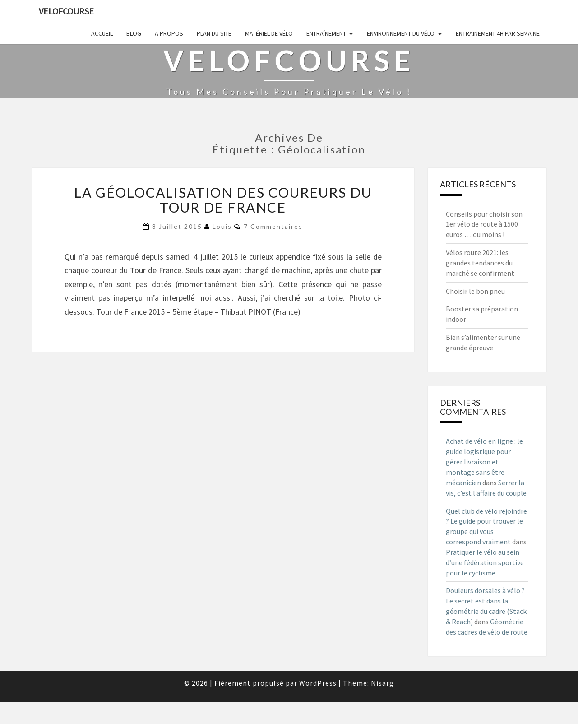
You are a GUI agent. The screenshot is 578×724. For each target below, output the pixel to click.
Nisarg (382, 682)
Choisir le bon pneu (475, 291)
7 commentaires (273, 226)
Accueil (102, 33)
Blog (133, 33)
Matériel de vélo (269, 33)
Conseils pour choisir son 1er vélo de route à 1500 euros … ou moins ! (484, 224)
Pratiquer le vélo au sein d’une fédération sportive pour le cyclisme (485, 562)
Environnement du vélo (401, 33)
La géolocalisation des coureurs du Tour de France (223, 199)
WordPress (318, 682)
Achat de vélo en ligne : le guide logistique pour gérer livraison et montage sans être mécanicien (484, 461)
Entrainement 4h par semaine (498, 33)
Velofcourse (66, 11)
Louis (222, 226)
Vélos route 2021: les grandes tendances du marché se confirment (480, 263)
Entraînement (326, 33)
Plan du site (214, 33)
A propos (169, 33)
